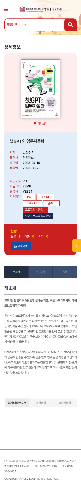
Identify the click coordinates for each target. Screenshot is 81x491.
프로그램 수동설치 (35, 209)
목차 (64, 271)
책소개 (16, 271)
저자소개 (40, 271)
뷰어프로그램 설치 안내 (38, 216)
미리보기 (42, 123)
